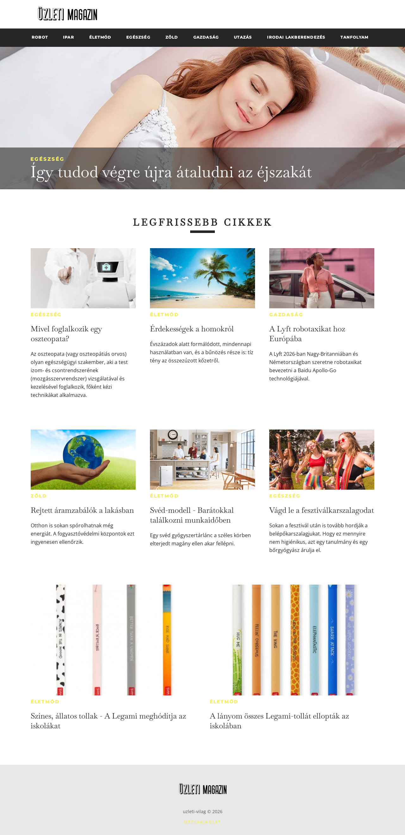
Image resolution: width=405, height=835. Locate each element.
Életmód (164, 314)
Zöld (39, 496)
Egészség (47, 159)
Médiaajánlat (202, 822)
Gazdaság (286, 314)
